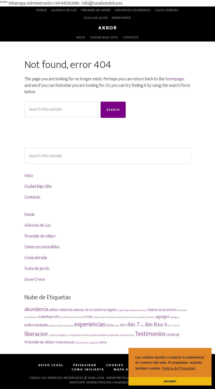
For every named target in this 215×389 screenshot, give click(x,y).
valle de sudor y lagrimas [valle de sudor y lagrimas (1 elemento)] (87, 343)
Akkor (107, 28)
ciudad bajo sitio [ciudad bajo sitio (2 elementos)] (49, 317)
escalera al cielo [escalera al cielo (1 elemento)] (56, 326)
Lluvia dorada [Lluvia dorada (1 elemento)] (74, 335)
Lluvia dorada (35, 257)
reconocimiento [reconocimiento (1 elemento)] (126, 335)
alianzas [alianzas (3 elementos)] (66, 309)
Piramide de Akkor (40, 236)
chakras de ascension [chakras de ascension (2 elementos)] (161, 310)
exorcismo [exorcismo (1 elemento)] (69, 326)
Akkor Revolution (121, 377)
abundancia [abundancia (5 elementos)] (36, 309)
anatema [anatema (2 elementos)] (100, 310)
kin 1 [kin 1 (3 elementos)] (123, 325)
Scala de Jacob (36, 268)
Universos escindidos (41, 247)
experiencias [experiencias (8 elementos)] (89, 324)
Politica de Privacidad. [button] (179, 368)
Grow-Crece (34, 279)
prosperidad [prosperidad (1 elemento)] (113, 335)
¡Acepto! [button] (170, 381)
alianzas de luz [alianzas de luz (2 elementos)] (83, 310)
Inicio (28, 175)
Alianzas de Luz (37, 225)
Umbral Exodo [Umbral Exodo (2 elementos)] (65, 342)
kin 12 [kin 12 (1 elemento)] (177, 326)
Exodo (29, 214)
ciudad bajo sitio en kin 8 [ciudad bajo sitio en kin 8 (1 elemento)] (72, 317)
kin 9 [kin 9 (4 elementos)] (162, 325)
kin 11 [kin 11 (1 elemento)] (170, 326)
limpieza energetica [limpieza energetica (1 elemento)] (58, 335)
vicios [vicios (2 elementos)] (103, 342)
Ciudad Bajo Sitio (38, 186)
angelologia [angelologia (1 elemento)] (123, 310)
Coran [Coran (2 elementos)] (88, 317)
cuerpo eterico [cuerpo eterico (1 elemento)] (123, 317)
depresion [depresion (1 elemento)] (150, 317)
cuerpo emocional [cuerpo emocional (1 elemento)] (107, 317)
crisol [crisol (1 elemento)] (95, 317)
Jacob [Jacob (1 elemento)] (117, 326)
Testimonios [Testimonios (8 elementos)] (150, 334)
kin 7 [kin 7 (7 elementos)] (134, 324)
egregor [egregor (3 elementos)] (163, 316)
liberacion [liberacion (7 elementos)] (36, 334)
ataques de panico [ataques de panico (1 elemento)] (138, 310)
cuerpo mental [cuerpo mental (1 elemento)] (137, 317)
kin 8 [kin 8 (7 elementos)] (151, 324)
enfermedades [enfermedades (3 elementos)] (36, 325)
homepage (174, 79)
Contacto (32, 197)
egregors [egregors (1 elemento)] (174, 317)
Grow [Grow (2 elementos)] (110, 325)
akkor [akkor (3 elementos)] (54, 309)
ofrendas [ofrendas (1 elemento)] (85, 335)
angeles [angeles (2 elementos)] (112, 310)
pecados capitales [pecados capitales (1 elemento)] (98, 335)
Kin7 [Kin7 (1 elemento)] (142, 326)
